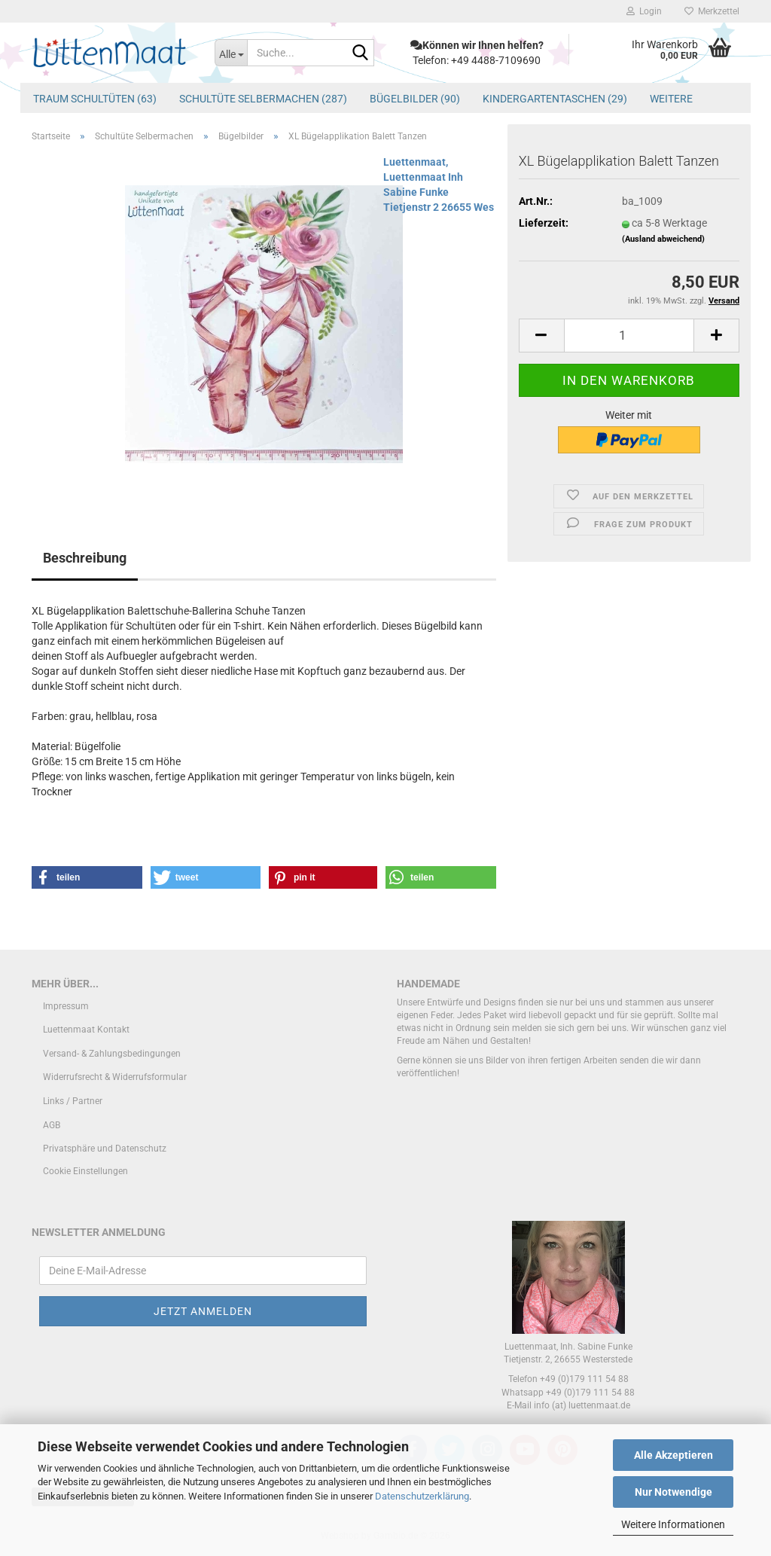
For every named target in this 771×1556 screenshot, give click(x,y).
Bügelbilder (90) (415, 99)
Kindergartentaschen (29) (555, 99)
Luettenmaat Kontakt (86, 1029)
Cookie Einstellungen (85, 1171)
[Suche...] (231, 52)
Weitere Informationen (673, 1524)
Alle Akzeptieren (673, 1455)
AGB (51, 1125)
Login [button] (644, 11)
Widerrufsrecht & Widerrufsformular (115, 1077)
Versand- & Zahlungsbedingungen (112, 1053)
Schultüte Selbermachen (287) (263, 99)
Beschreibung (84, 558)
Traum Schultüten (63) (95, 99)
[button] (541, 335)
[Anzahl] (629, 335)
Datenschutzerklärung (422, 1496)
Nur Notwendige (673, 1492)
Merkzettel (711, 11)
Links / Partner (72, 1101)
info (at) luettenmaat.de (582, 1405)
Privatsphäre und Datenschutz (104, 1148)
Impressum (66, 1006)
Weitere (671, 99)
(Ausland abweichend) (663, 239)
